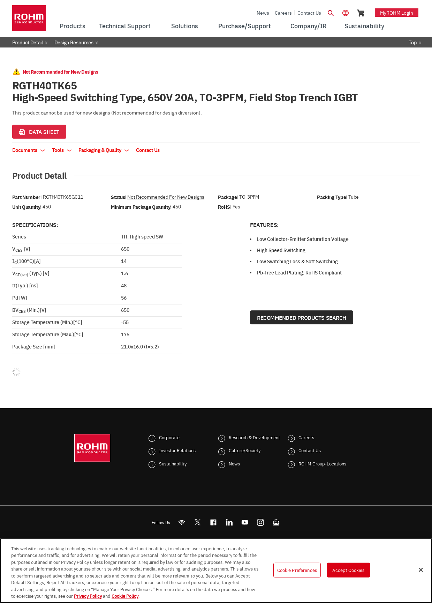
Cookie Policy (125, 596)
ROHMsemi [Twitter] (197, 522)
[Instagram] (260, 522)
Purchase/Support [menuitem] (244, 25)
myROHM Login (396, 12)
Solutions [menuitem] (184, 25)
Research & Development (254, 437)
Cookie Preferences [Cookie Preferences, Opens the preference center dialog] (297, 570)
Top (413, 42)
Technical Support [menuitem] (125, 25)
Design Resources (73, 42)
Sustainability (173, 463)
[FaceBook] (213, 522)
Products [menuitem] (72, 25)
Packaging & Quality (103, 150)
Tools (61, 150)
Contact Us (309, 12)
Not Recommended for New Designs (165, 196)
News (263, 12)
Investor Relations (177, 450)
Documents (28, 150)
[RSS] (181, 522)
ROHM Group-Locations (322, 463)
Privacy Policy (88, 596)
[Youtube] (244, 522)
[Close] (421, 570)
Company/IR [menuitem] (308, 25)
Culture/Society (244, 450)
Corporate (169, 437)
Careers (283, 12)
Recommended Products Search (301, 317)
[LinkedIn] (229, 522)
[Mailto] (276, 522)
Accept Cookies (348, 570)
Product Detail (27, 42)
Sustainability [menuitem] (364, 25)
